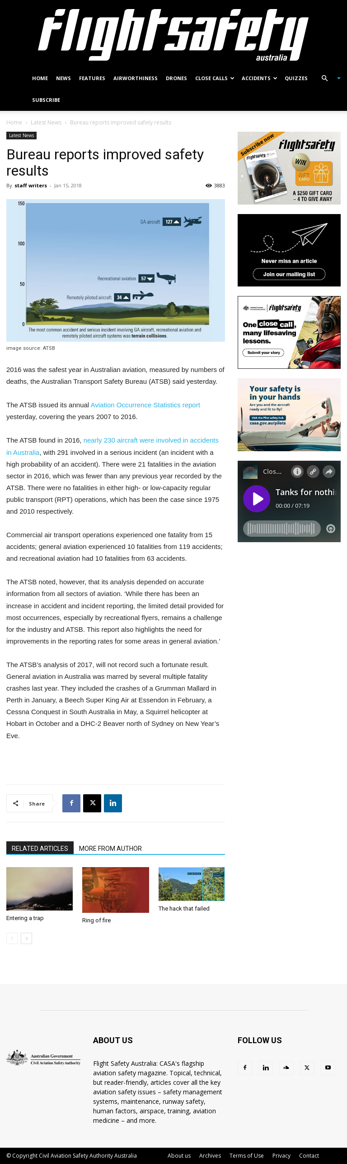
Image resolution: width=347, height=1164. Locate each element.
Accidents (259, 78)
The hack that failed (184, 908)
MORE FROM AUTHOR (110, 848)
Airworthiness (135, 78)
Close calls (214, 78)
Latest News (46, 122)
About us (179, 1155)
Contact (309, 1155)
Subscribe (46, 99)
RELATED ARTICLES (40, 848)
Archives (210, 1155)
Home (40, 78)
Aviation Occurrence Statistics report (145, 405)
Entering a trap (25, 918)
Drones (176, 78)
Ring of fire (96, 920)
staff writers (30, 185)
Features (92, 78)
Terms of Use (247, 1155)
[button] (327, 78)
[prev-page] (12, 938)
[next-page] (26, 938)
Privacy (281, 1155)
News (63, 78)
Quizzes (296, 78)
